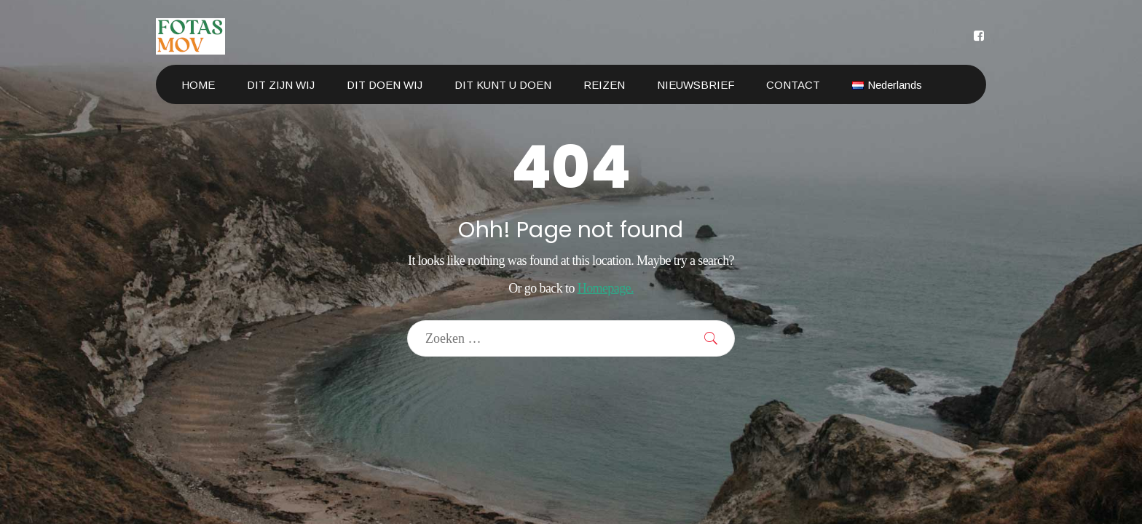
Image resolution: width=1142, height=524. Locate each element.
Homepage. (606, 288)
